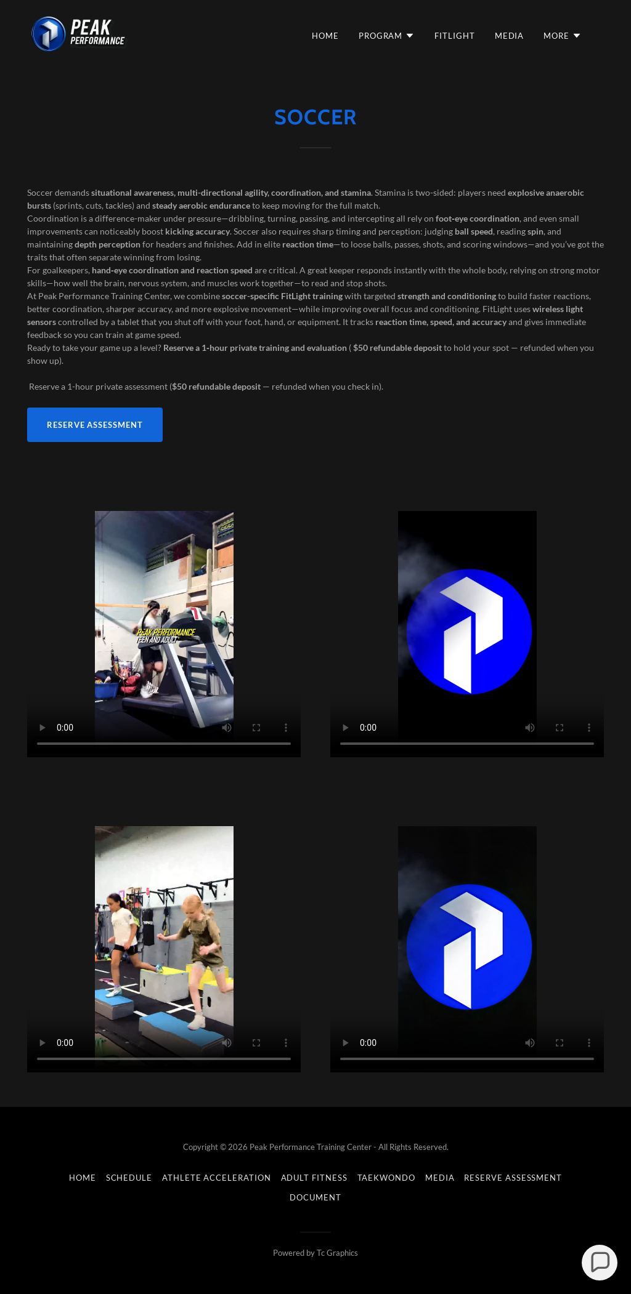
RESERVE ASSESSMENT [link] (513, 1178)
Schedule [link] (129, 1178)
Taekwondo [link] (386, 1178)
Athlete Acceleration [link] (216, 1178)
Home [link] (325, 36)
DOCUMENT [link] (315, 1197)
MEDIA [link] (509, 36)
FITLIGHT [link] (454, 36)
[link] (80, 33)
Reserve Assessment (95, 425)
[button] (387, 35)
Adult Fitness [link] (314, 1178)
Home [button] (82, 1178)
